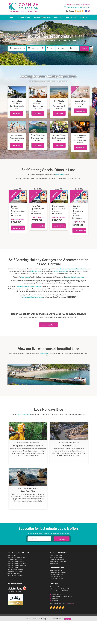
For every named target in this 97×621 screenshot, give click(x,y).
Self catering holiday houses (15, 561)
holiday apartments (60, 271)
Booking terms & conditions (58, 561)
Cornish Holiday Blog (56, 555)
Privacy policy (54, 563)
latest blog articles (24, 414)
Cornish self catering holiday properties (28, 286)
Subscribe (61, 539)
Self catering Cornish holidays (16, 557)
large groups (25, 277)
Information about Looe (56, 574)
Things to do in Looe (56, 576)
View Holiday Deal (18, 228)
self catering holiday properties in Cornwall (72, 269)
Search (84, 48)
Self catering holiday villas (15, 567)
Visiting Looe (71, 17)
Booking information (56, 570)
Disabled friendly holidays (15, 575)
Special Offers (24, 17)
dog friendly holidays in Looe (74, 277)
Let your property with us (57, 559)
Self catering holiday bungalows (16, 565)
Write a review (70, 603)
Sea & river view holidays (14, 571)
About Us (58, 17)
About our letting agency (57, 557)
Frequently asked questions (58, 572)
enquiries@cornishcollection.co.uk (77, 7)
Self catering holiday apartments (17, 563)
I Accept (67, 619)
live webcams (44, 353)
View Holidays (16, 113)
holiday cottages (35, 271)
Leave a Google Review (48, 325)
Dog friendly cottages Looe (15, 569)
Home (12, 17)
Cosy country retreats (13, 573)
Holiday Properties (42, 17)
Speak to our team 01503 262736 (77, 4)
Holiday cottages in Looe (14, 559)
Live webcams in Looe (56, 578)
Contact (83, 17)
